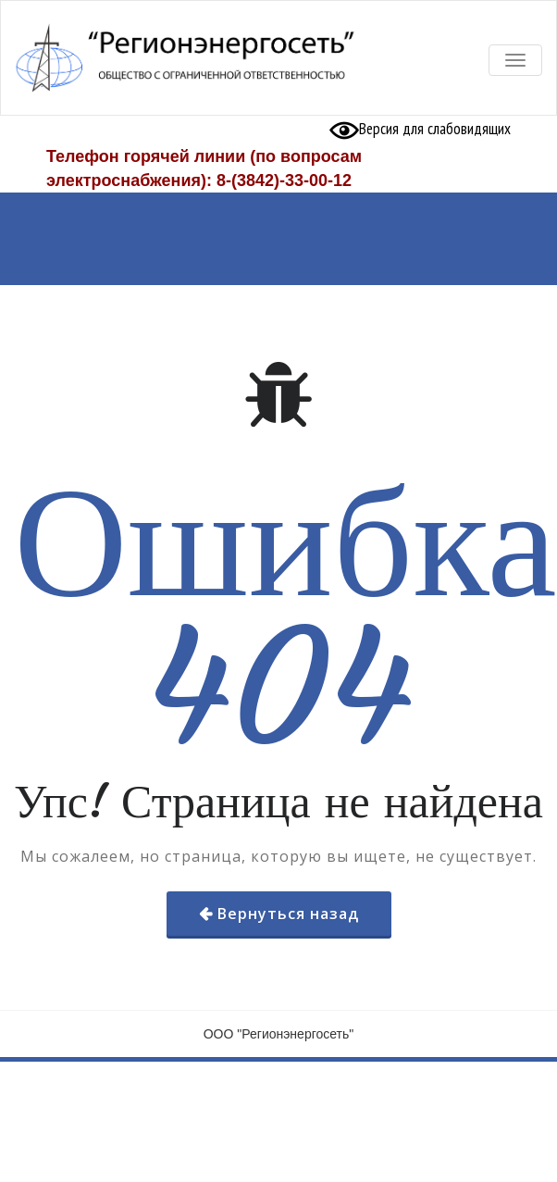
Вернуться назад (288, 913)
